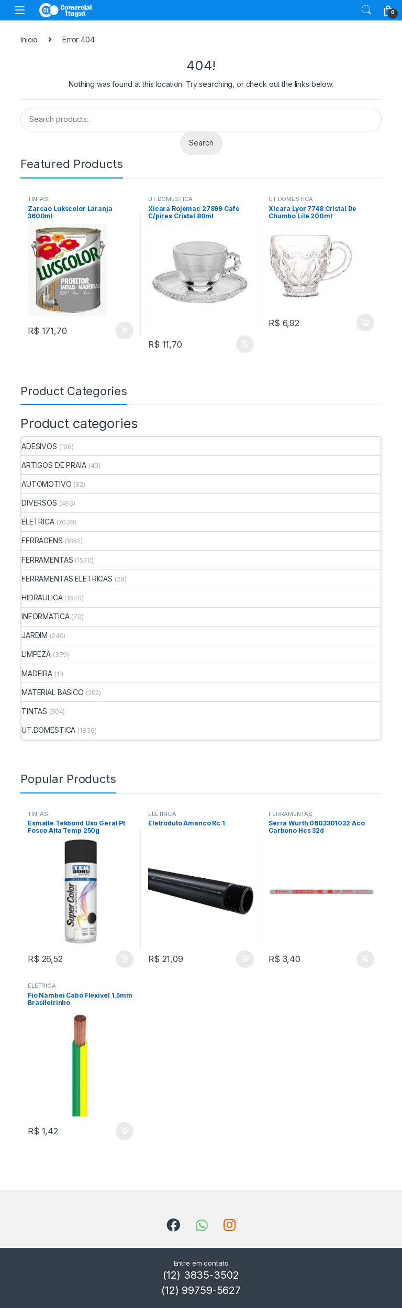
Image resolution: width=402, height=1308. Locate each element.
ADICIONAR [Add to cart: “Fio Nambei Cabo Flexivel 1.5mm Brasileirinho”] (124, 1131)
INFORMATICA (45, 616)
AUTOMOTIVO (46, 483)
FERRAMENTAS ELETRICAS (67, 578)
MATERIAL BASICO (52, 692)
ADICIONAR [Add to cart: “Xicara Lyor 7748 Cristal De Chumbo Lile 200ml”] (365, 323)
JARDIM (34, 635)
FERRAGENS (42, 540)
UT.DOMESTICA (170, 199)
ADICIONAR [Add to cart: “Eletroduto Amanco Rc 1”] (245, 959)
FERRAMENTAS (47, 559)
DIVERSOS (39, 502)
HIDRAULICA (42, 597)
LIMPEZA (36, 654)
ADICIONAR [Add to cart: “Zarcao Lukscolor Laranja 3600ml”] (124, 331)
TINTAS (38, 199)
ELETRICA (37, 521)
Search (366, 10)
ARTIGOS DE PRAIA (53, 465)
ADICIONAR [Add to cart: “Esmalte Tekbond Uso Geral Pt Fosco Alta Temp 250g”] (124, 959)
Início (29, 39)
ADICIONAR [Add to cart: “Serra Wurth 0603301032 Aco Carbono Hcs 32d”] (365, 959)
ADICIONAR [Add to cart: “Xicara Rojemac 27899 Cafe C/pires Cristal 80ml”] (245, 344)
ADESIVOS (39, 446)
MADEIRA (36, 673)
